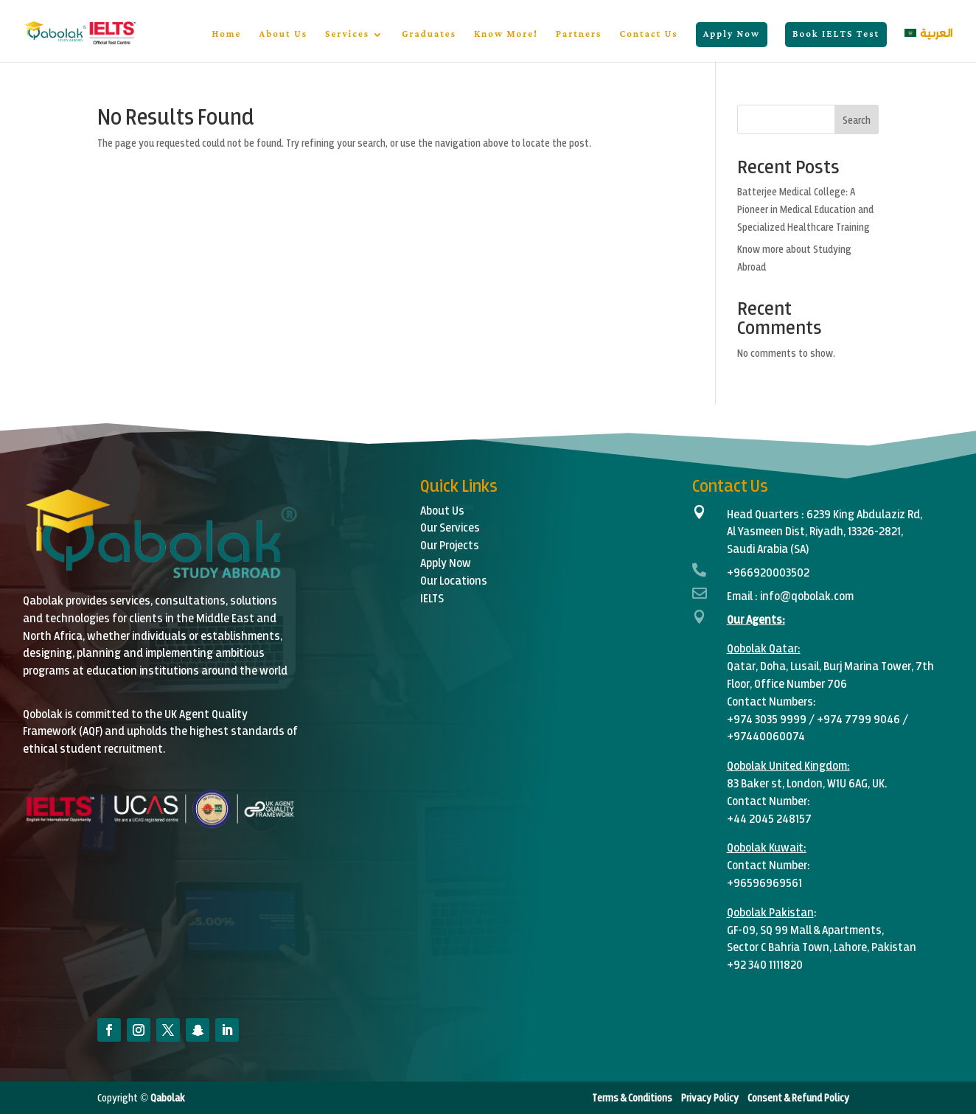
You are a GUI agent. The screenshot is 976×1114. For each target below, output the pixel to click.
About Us (283, 36)
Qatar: (785, 648)
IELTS (432, 598)
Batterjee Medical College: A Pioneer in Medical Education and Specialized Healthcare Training (805, 209)
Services (347, 36)
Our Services (450, 527)
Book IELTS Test (835, 34)
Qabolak (166, 1097)
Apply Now (731, 34)
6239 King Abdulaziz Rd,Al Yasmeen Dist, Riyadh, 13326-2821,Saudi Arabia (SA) (824, 531)
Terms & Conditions (633, 1097)
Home (226, 36)
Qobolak (747, 648)
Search (857, 120)
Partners (579, 36)
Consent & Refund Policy (798, 1097)
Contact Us (648, 36)
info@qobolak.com (807, 595)
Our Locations (453, 580)
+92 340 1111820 (765, 964)
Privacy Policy (709, 1097)
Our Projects (449, 544)
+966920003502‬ (768, 572)
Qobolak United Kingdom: (788, 765)
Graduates (429, 36)
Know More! (506, 36)
